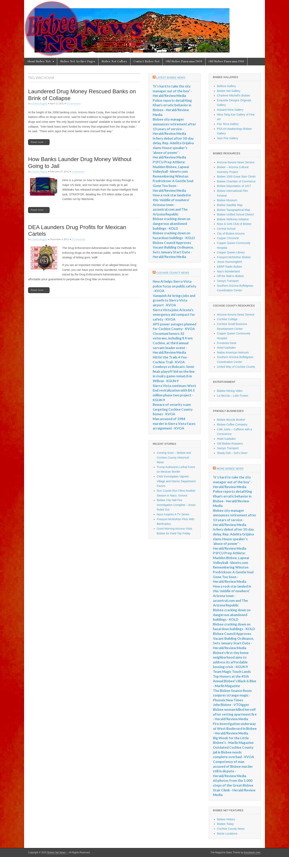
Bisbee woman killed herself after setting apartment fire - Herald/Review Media (235, 714)
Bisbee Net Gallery (114, 61)
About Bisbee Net (39, 61)
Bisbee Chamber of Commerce (236, 181)
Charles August (39, 103)
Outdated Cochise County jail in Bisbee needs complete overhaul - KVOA (233, 752)
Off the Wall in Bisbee (230, 276)
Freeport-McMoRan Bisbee (234, 257)
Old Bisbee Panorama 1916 (226, 61)
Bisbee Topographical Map (233, 209)
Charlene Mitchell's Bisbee (233, 95)
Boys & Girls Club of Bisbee (234, 223)
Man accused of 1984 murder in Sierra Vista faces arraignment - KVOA (174, 423)
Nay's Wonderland (228, 271)
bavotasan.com (252, 852)
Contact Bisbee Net (146, 61)
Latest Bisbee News (170, 77)
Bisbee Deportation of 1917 (234, 186)
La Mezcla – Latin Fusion (232, 395)
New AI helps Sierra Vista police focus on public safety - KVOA (174, 286)
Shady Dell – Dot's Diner (232, 453)
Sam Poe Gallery (227, 138)
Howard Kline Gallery (230, 109)
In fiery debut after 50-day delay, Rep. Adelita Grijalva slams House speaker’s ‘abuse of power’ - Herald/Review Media (173, 147)
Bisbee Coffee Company (232, 424)
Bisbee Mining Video (229, 390)
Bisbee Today (225, 824)
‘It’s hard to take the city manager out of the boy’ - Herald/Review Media (172, 91)
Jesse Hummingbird (229, 261)
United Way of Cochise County (236, 366)
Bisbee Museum (227, 200)
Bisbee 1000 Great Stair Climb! (236, 176)
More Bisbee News (230, 468)
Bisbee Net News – (57, 852)
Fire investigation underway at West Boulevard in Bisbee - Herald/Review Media (235, 728)
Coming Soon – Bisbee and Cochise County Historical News (174, 457)
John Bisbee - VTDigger (231, 705)
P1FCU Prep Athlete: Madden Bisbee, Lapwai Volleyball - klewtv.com (171, 167)
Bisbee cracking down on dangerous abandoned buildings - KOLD (171, 223)
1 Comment (78, 171)
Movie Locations (227, 833)
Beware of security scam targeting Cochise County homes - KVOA (173, 409)
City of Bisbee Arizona (230, 233)
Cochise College (227, 319)
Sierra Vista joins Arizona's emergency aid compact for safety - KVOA (174, 314)
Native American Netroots (233, 352)
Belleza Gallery (226, 86)
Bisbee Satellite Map (230, 205)
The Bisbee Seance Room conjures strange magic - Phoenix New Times (232, 695)
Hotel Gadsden (226, 347)
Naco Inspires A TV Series (173, 514)
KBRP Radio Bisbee (229, 266)
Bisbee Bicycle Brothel (231, 419)
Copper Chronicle (228, 238)
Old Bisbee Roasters (230, 443)
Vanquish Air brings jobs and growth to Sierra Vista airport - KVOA (174, 300)
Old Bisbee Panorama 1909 (184, 61)
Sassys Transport (228, 280)
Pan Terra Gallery (228, 124)
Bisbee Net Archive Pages (77, 61)
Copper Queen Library (231, 252)
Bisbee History (226, 819)
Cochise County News (172, 272)
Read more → (39, 142)
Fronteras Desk (226, 343)
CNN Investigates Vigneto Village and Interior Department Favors (176, 481)
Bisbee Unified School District (235, 214)
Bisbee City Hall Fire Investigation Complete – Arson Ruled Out (176, 505)
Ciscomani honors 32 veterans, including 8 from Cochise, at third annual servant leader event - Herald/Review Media (173, 343)
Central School (226, 228)
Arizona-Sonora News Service (235, 162)
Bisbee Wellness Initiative (233, 219)
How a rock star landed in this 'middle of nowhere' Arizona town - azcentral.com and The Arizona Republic (172, 204)
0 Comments (74, 103)
